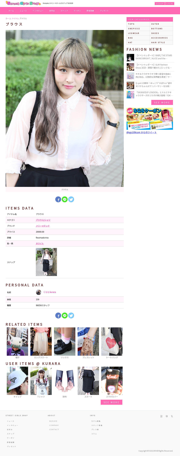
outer (155, 24)
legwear (133, 33)
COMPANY (54, 425)
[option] (65, 111)
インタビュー (38, 10)
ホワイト (40, 243)
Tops (131, 24)
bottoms (157, 28)
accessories (159, 38)
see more (112, 402)
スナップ (64, 10)
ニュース (23, 10)
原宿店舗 (90, 10)
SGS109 (53, 421)
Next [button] (120, 343)
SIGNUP (159, 3)
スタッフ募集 (97, 425)
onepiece (134, 28)
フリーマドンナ (43, 225)
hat (130, 42)
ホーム (11, 10)
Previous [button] (9, 343)
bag (130, 38)
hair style (158, 42)
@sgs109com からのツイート (142, 132)
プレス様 (95, 429)
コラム (94, 434)
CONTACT (54, 429)
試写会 (52, 10)
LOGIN (169, 3)
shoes (155, 33)
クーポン (77, 10)
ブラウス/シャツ (43, 220)
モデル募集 (96, 421)
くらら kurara (46, 292)
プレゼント (104, 10)
